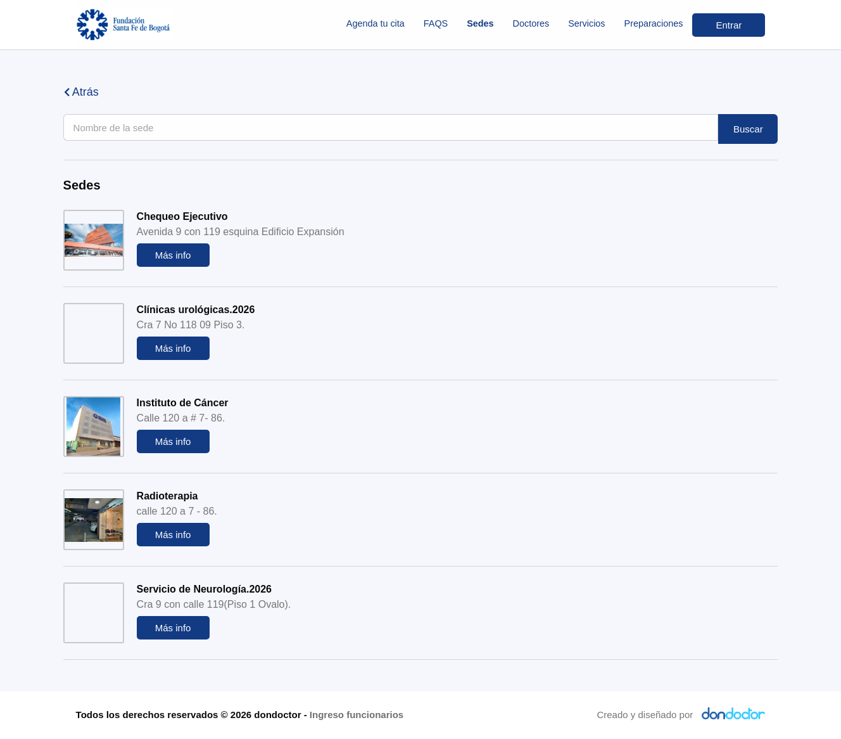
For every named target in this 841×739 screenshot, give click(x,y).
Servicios (586, 23)
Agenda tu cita (375, 23)
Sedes (480, 23)
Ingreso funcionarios (356, 714)
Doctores (531, 23)
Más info (173, 255)
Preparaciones (653, 23)
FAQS (436, 23)
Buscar (748, 129)
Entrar (729, 25)
